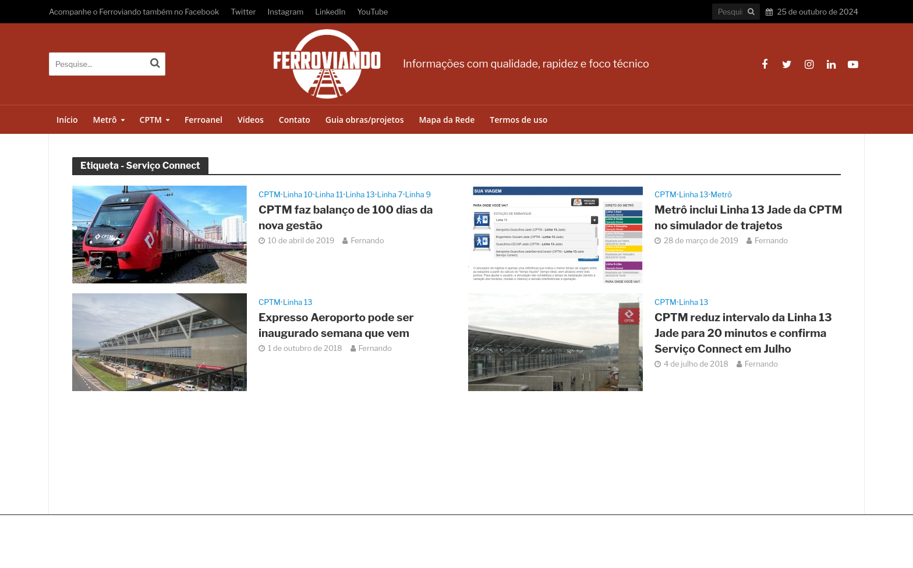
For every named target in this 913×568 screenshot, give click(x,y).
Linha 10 (298, 194)
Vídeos (251, 119)
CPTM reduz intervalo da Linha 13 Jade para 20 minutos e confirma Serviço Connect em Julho (743, 333)
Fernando (367, 240)
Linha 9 (418, 194)
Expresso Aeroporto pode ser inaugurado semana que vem (336, 325)
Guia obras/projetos (364, 119)
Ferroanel (203, 119)
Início (66, 119)
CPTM (151, 119)
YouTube (372, 11)
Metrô (104, 119)
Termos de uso (518, 119)
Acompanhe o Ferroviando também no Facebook (134, 11)
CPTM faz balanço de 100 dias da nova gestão (346, 217)
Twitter (243, 11)
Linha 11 (329, 194)
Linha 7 (390, 194)
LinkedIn (330, 11)
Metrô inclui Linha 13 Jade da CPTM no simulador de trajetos (748, 217)
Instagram (286, 11)
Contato (294, 119)
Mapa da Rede (447, 119)
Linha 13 (359, 194)
